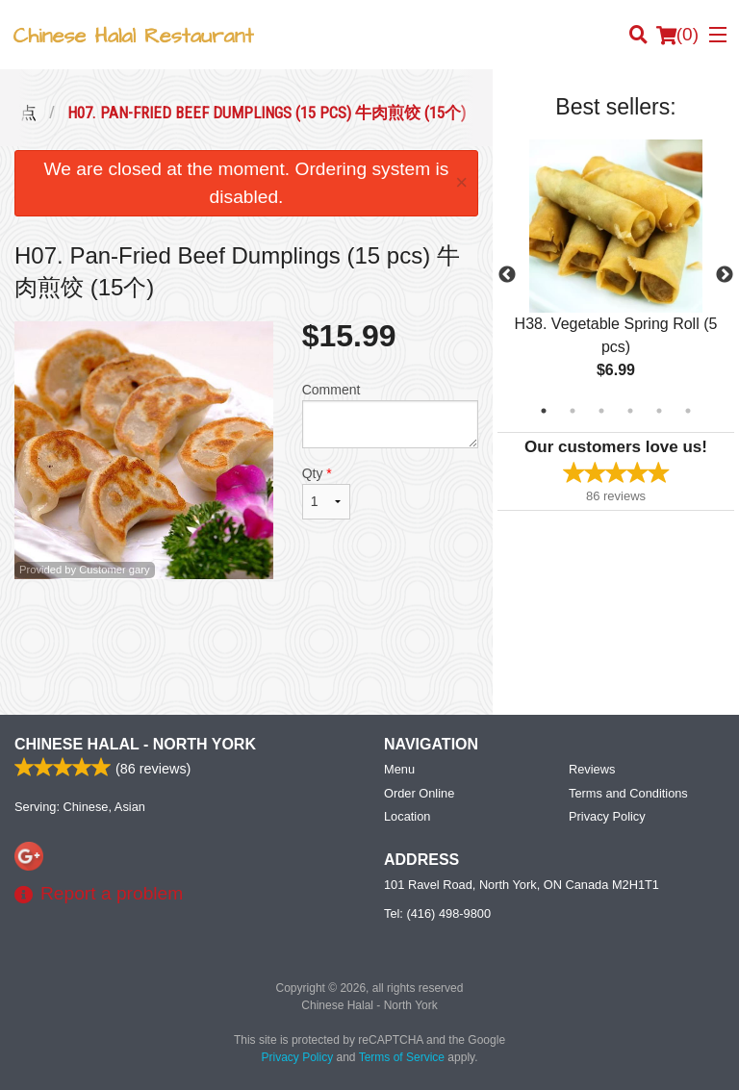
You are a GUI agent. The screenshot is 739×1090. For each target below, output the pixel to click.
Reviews (592, 769)
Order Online (419, 793)
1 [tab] (543, 410)
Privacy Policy (607, 816)
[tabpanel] (615, 275)
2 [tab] (572, 410)
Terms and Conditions (628, 793)
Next (724, 275)
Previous (507, 275)
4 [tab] (630, 410)
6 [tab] (688, 410)
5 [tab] (659, 410)
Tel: (437, 913)
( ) (677, 34)
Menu (399, 769)
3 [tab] (601, 410)
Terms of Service (402, 1057)
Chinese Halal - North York (135, 744)
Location (407, 816)
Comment (390, 415)
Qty (326, 493)
